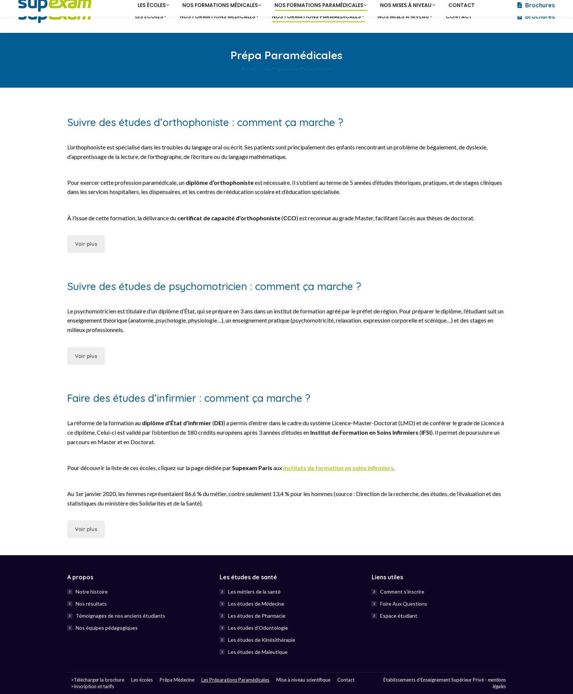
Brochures (535, 16)
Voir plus (86, 244)
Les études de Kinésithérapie (261, 640)
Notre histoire (92, 591)
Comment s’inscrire (402, 591)
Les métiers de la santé (254, 591)
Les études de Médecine (256, 603)
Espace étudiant (398, 616)
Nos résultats (91, 603)
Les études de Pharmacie (256, 616)
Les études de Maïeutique (258, 652)
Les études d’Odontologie (258, 628)
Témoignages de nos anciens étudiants (120, 616)
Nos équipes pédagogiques (107, 628)
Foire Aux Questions (403, 603)
